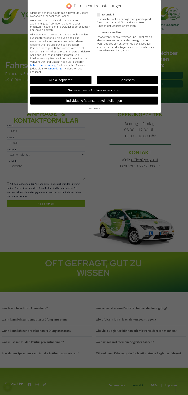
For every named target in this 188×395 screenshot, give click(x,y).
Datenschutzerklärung (43, 64)
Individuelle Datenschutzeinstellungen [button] (94, 100)
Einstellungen (56, 67)
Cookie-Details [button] (94, 108)
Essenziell (106, 13)
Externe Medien (110, 31)
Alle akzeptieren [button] (60, 79)
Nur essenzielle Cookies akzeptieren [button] (94, 89)
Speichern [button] (127, 79)
